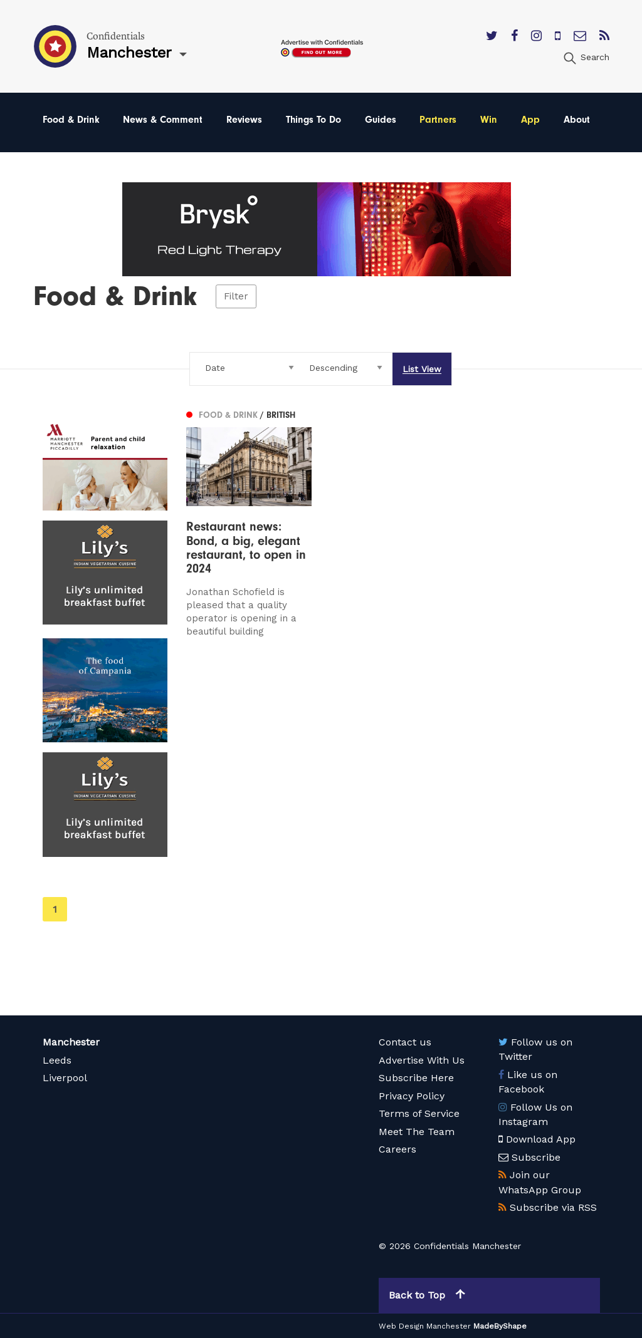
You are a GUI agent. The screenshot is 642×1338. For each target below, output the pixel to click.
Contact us (405, 1042)
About (577, 119)
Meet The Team (417, 1132)
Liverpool (65, 1078)
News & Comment (163, 119)
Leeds (57, 1060)
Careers (397, 1149)
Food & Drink (71, 119)
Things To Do (313, 119)
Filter (236, 296)
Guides (380, 119)
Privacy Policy (412, 1096)
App (530, 119)
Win (488, 119)
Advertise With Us (422, 1060)
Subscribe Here (416, 1078)
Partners (437, 119)
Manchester (71, 1042)
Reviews (244, 119)
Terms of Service (419, 1113)
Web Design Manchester (425, 1326)
